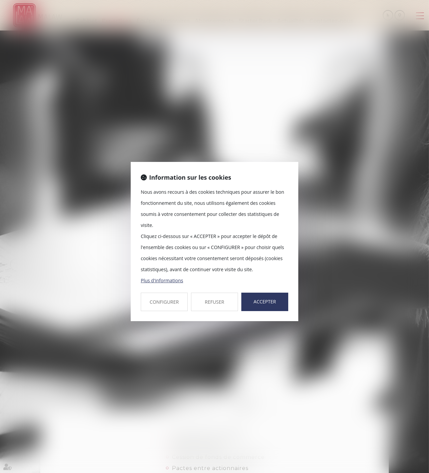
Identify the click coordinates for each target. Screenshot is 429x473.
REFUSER (214, 302)
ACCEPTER (265, 301)
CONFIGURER (164, 302)
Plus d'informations (162, 280)
